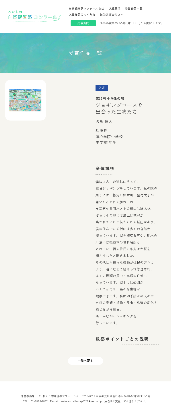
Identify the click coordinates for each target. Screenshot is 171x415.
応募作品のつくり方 (82, 14)
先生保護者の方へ (111, 14)
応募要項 (115, 8)
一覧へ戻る (85, 361)
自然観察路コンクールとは (86, 8)
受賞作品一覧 (133, 8)
